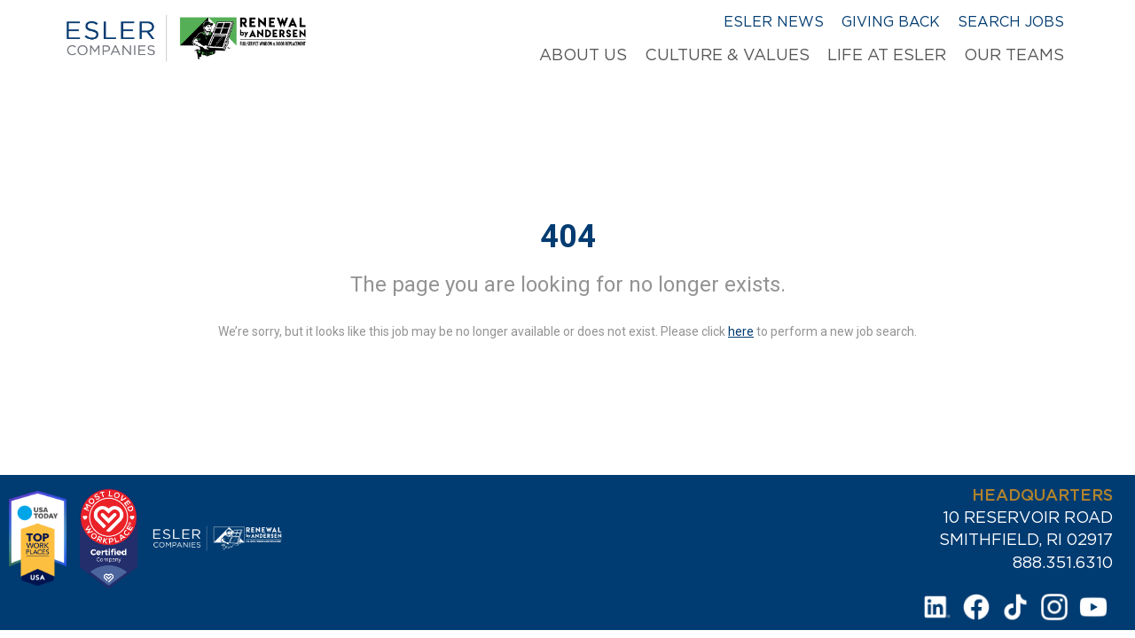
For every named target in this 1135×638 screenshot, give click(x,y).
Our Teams (1014, 55)
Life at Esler (886, 55)
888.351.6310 (1063, 563)
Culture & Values (727, 55)
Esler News (774, 21)
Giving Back (890, 21)
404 (568, 236)
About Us (583, 55)
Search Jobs (1011, 21)
